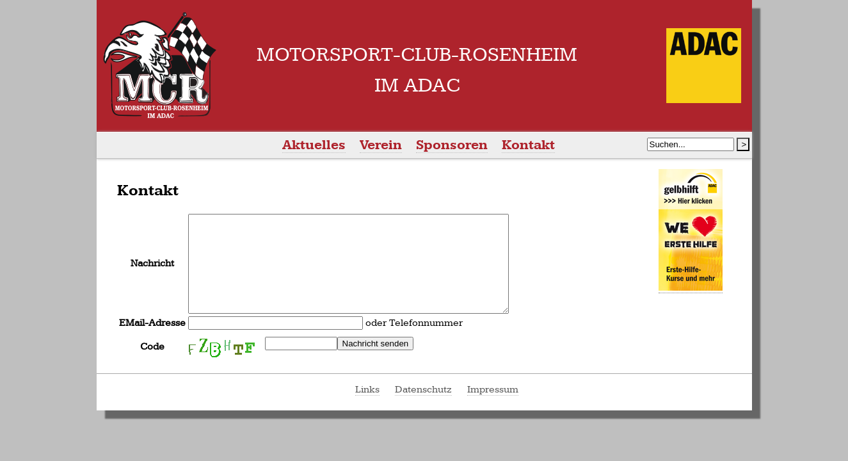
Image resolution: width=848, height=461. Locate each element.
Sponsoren (452, 145)
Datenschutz (423, 408)
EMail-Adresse (152, 342)
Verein (381, 145)
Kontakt (528, 145)
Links (367, 408)
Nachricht (152, 273)
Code (152, 365)
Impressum (492, 408)
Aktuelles (314, 145)
